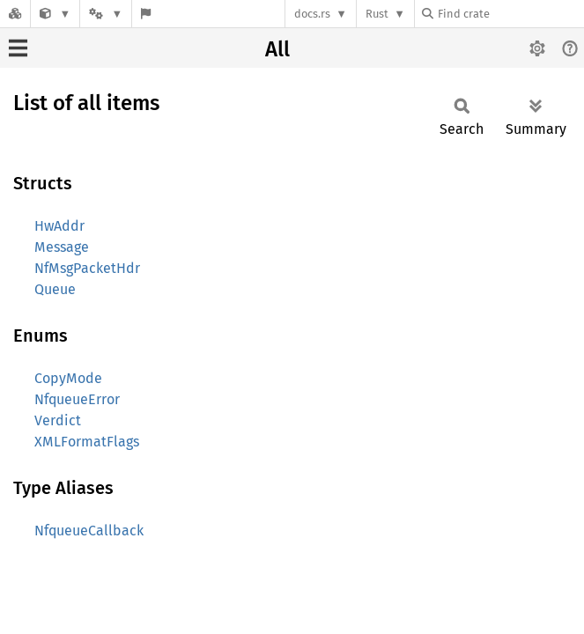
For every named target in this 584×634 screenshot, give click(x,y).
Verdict (57, 420)
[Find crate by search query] (510, 13)
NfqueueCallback (89, 530)
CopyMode (68, 378)
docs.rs (312, 13)
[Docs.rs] (15, 13)
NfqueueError (77, 399)
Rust (377, 13)
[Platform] (105, 13)
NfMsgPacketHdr (87, 268)
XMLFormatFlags (86, 441)
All (277, 49)
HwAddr (59, 225)
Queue (55, 289)
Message (61, 247)
